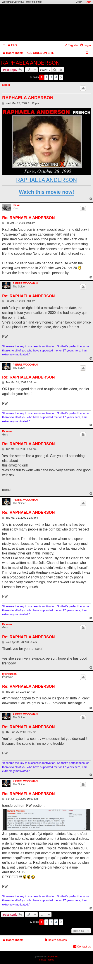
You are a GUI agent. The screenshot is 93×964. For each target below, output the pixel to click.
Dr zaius (7, 431)
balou (17, 205)
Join (88, 2)
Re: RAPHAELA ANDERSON (28, 218)
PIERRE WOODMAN (25, 283)
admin (6, 84)
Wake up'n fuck (34, 2)
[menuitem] (12, 45)
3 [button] (51, 77)
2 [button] (46, 77)
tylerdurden (9, 673)
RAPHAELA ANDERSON (30, 63)
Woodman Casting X (13, 2)
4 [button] (56, 77)
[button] (61, 77)
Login (79, 2)
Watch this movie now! (46, 192)
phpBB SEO (53, 956)
